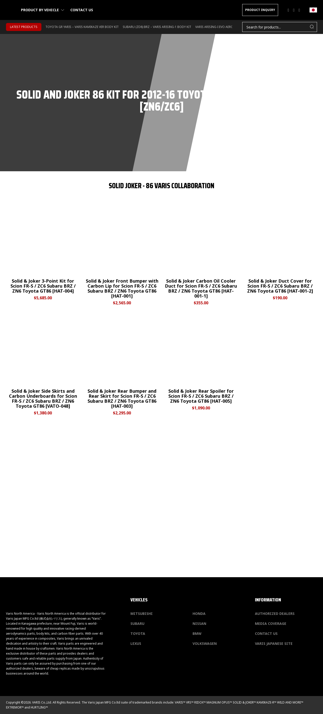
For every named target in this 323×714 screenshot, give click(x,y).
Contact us (81, 9)
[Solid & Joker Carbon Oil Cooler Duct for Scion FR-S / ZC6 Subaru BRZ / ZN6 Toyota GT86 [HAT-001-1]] (201, 252)
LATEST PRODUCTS (23, 27)
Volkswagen (205, 643)
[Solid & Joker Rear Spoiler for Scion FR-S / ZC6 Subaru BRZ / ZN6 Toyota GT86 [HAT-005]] (201, 362)
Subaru (137, 623)
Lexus (135, 643)
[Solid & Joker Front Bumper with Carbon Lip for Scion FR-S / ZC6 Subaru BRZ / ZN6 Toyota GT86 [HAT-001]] (122, 252)
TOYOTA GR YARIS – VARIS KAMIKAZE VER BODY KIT (82, 27)
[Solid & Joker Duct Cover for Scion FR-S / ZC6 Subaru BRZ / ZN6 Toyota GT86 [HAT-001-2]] (280, 252)
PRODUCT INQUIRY (260, 10)
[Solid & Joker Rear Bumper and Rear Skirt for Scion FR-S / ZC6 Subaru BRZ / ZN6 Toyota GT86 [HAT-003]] (122, 362)
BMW (197, 633)
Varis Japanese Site (274, 643)
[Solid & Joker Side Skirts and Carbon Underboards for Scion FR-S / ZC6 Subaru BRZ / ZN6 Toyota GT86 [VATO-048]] (43, 362)
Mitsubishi (141, 613)
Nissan (199, 623)
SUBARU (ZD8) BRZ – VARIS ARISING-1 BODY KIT (157, 27)
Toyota (137, 633)
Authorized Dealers (275, 613)
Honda (199, 613)
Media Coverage (270, 623)
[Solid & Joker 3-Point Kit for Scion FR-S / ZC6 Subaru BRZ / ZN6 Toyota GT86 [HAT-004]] (43, 252)
